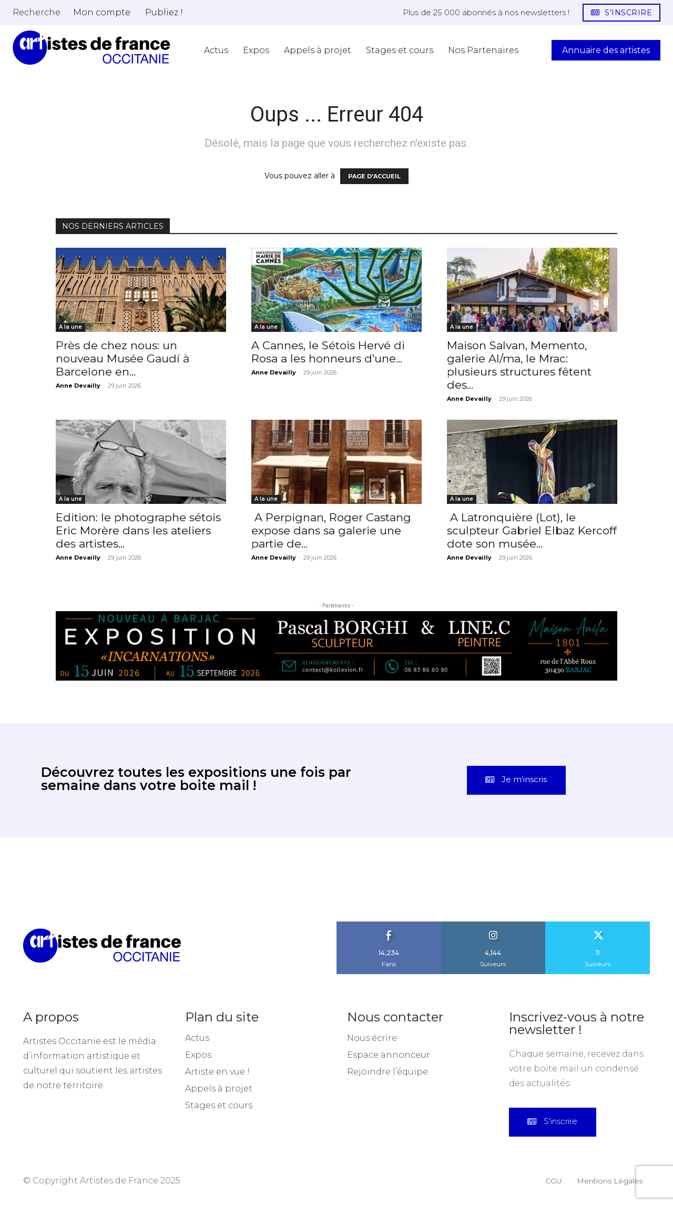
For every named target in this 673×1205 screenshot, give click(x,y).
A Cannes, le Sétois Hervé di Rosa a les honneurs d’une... (328, 352)
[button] (36, 12)
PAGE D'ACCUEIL (374, 176)
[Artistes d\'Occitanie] (91, 48)
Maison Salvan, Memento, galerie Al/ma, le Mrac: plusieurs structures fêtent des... (519, 365)
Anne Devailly (78, 385)
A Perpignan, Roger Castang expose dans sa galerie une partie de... (331, 530)
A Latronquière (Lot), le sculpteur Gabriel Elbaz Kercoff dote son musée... (532, 530)
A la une (70, 326)
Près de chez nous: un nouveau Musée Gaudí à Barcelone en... (122, 358)
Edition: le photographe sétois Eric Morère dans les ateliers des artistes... (138, 530)
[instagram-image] (42, 880)
